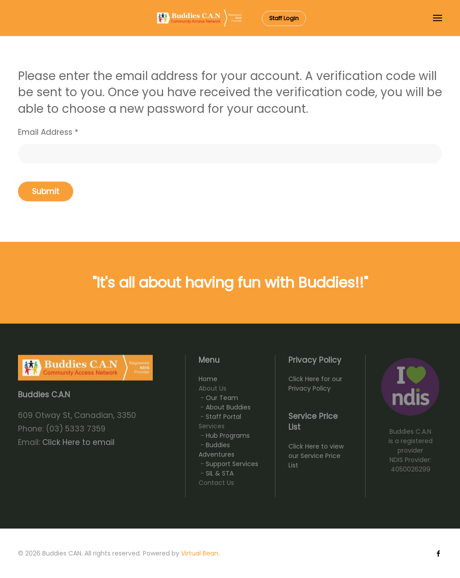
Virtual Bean (199, 553)
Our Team (222, 397)
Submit (45, 191)
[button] (437, 18)
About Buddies (228, 407)
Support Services (232, 463)
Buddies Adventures (216, 449)
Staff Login (284, 18)
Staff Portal (223, 416)
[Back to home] (199, 18)
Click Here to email (78, 442)
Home (208, 378)
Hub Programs (228, 435)
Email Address (48, 132)
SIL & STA (220, 473)
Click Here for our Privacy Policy (315, 383)
